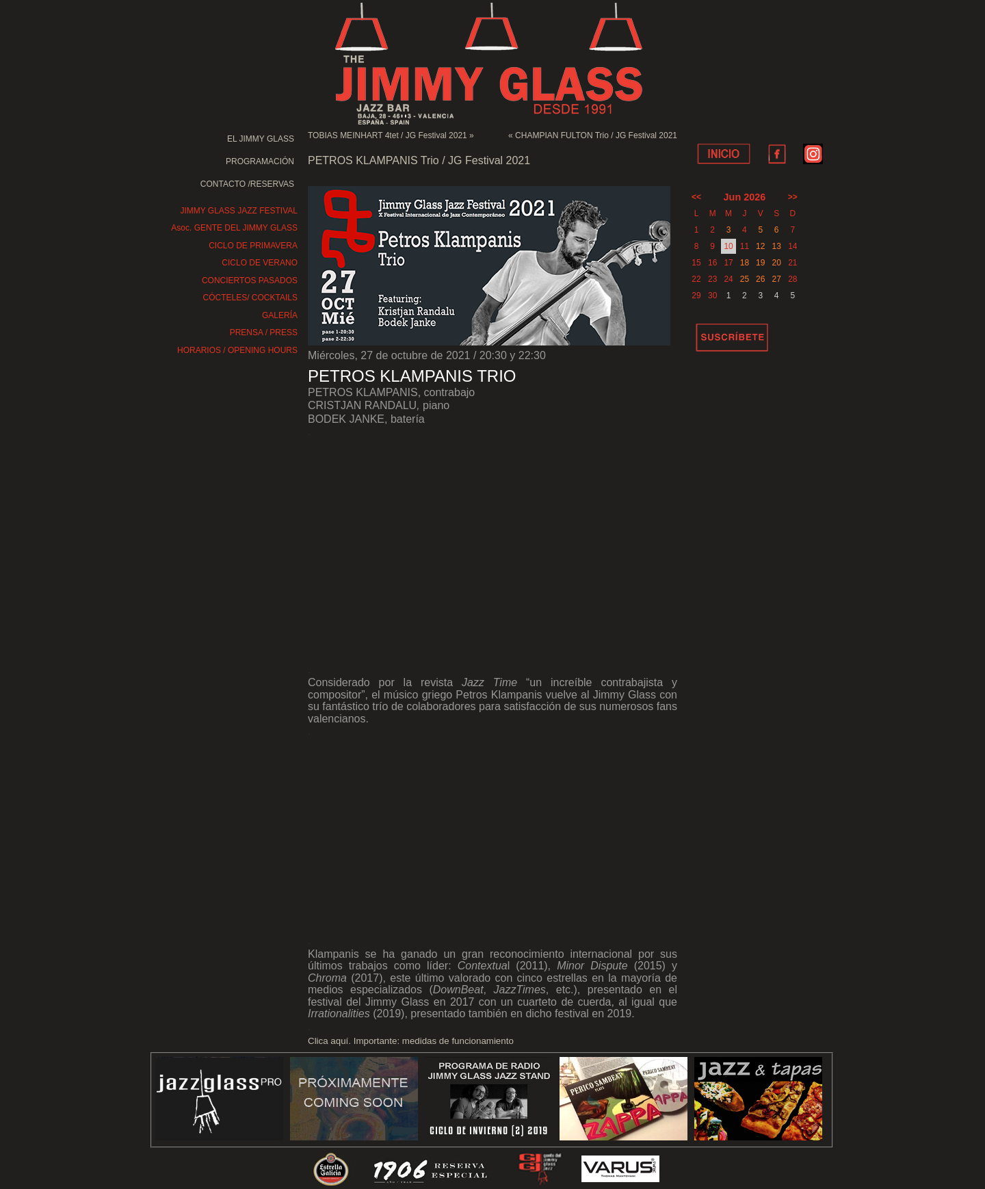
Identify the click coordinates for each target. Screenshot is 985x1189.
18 (744, 262)
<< (696, 197)
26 (760, 279)
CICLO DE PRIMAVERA (253, 245)
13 (776, 246)
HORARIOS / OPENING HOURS (237, 350)
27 (776, 279)
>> (793, 197)
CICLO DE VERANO (260, 262)
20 (776, 262)
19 (760, 262)
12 (760, 246)
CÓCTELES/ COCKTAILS (250, 297)
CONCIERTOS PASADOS (250, 280)
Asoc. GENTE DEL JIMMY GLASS (234, 228)
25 (744, 279)
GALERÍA (280, 315)
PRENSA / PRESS (264, 332)
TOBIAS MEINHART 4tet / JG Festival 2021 (387, 135)
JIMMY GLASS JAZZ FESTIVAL (239, 210)
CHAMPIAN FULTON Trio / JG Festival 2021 (596, 135)
